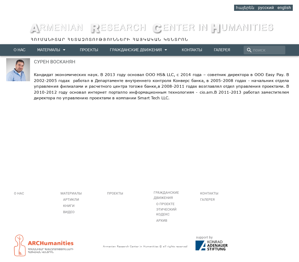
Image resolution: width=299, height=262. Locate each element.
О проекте (165, 204)
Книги (68, 206)
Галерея (222, 49)
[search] (264, 50)
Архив (161, 220)
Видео (68, 212)
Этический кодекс (166, 211)
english (284, 7)
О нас (19, 49)
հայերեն (245, 7)
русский (266, 7)
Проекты (89, 49)
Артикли (71, 199)
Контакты (192, 49)
